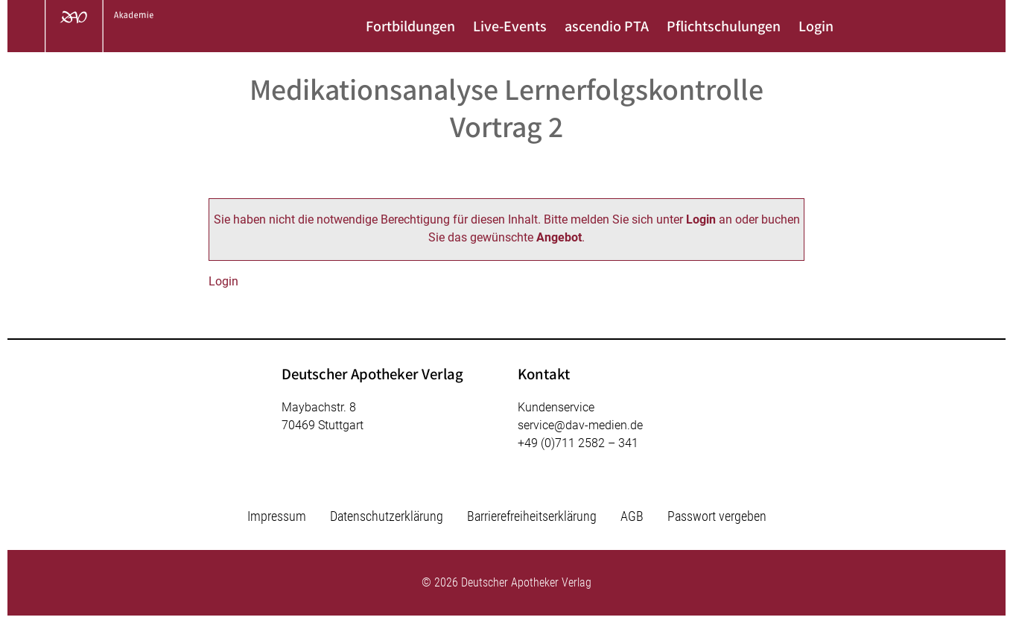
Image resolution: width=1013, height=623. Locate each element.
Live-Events (510, 26)
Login (815, 26)
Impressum (276, 516)
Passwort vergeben (716, 516)
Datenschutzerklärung (386, 516)
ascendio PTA (607, 26)
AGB (632, 516)
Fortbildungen (410, 26)
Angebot (559, 237)
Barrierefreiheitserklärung (532, 516)
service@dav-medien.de (580, 425)
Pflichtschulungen (724, 26)
